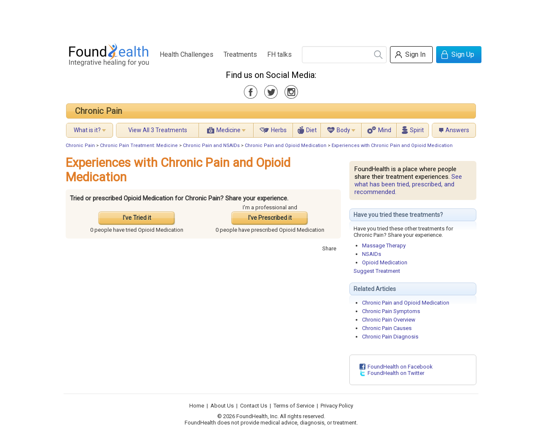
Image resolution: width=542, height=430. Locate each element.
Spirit (417, 130)
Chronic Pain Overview (388, 319)
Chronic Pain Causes (387, 328)
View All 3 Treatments (157, 130)
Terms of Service (294, 405)
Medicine (228, 130)
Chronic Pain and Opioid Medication (285, 145)
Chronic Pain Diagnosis (390, 336)
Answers (457, 130)
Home (196, 405)
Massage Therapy (384, 245)
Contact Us (253, 405)
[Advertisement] (270, 19)
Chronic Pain (98, 111)
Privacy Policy (337, 405)
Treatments (240, 54)
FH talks (279, 54)
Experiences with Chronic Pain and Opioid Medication (392, 145)
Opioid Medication (384, 262)
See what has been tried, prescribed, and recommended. (408, 184)
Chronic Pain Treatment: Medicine (139, 145)
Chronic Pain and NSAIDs (211, 145)
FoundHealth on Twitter (396, 373)
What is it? (87, 130)
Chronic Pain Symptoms (391, 311)
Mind (384, 130)
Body (343, 130)
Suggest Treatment (377, 271)
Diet (311, 130)
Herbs (279, 130)
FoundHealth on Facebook (400, 366)
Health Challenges (186, 54)
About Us (222, 405)
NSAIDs (371, 254)
